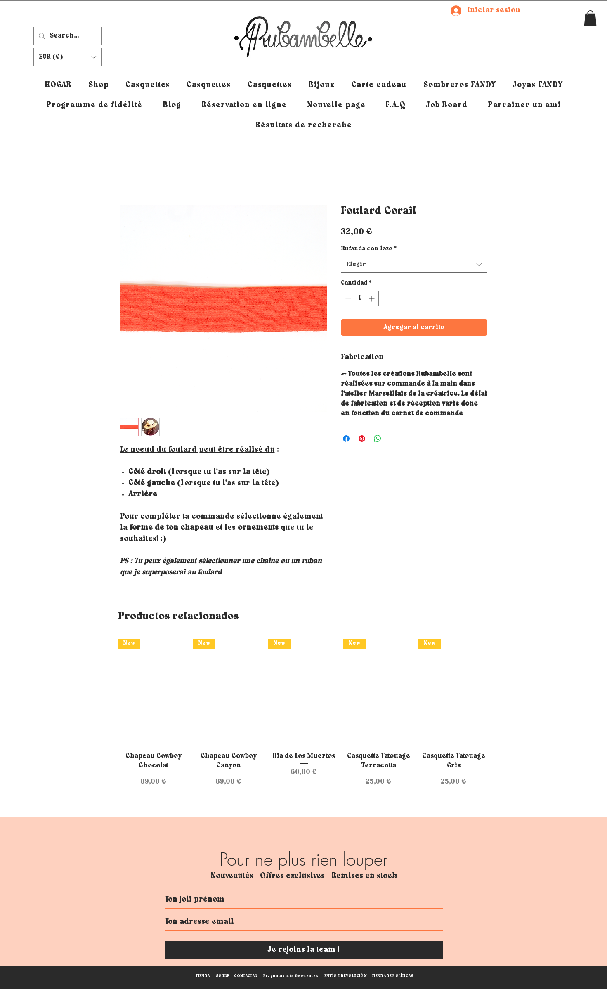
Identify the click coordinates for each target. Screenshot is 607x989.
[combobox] (414, 265)
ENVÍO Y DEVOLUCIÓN (345, 976)
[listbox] (67, 57)
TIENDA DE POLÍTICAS (392, 976)
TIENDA (203, 976)
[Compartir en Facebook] (346, 439)
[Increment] (372, 298)
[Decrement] (347, 298)
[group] (304, 713)
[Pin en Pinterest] (362, 439)
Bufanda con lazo (369, 249)
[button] (590, 18)
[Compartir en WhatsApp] (378, 439)
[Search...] (67, 36)
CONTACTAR (245, 976)
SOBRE (222, 976)
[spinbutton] (359, 298)
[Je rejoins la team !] (304, 950)
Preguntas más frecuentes (291, 976)
